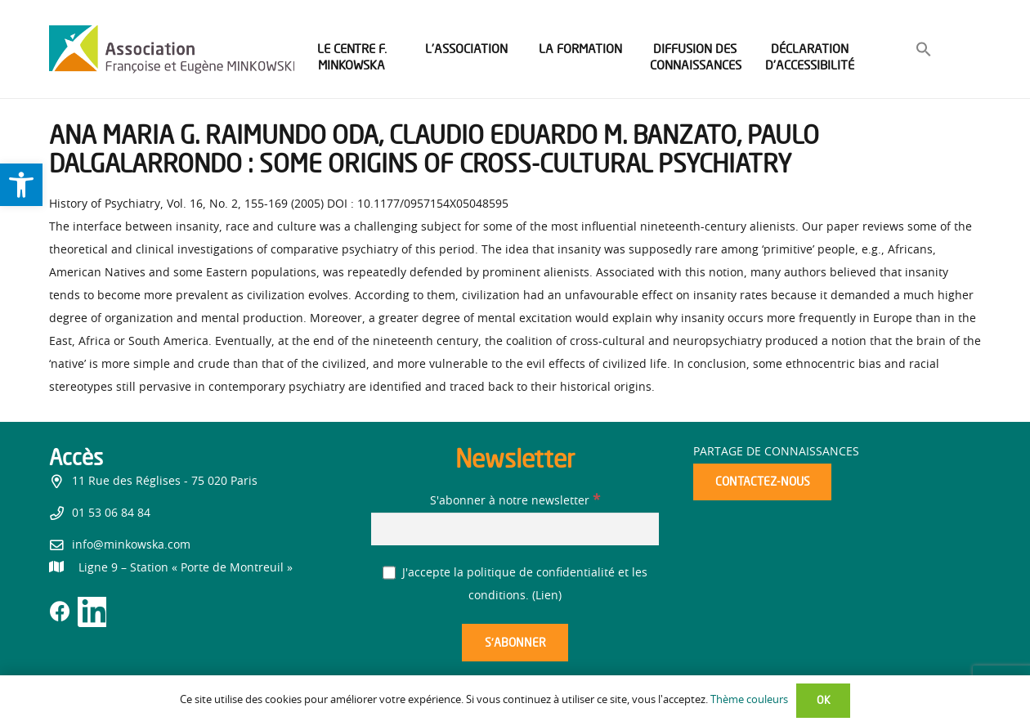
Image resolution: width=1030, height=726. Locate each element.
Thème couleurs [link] (749, 700)
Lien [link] (546, 596)
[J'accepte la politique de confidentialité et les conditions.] (389, 573)
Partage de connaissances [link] (776, 452)
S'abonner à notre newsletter (515, 501)
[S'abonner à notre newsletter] (515, 528)
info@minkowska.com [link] (131, 545)
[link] (21, 185)
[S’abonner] (515, 643)
